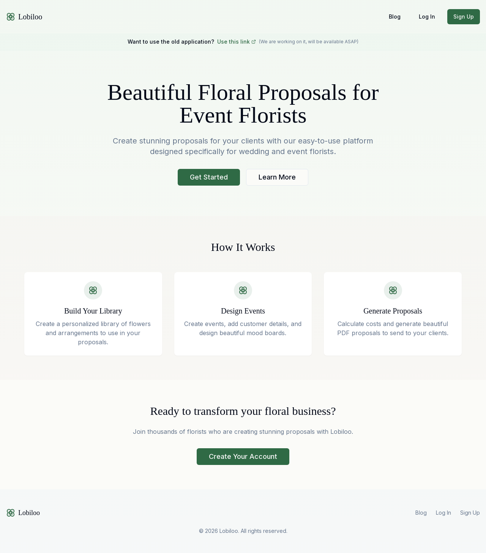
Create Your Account (243, 456)
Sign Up (463, 16)
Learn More (277, 177)
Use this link (236, 41)
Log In (427, 16)
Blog (395, 16)
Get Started (209, 177)
